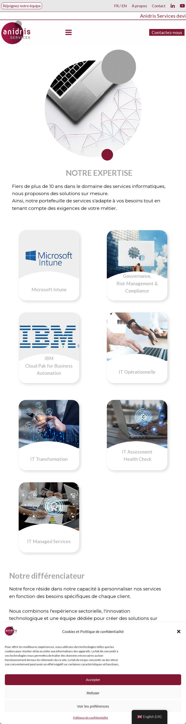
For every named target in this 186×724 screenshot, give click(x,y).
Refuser (93, 693)
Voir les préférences (93, 706)
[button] (178, 631)
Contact (158, 5)
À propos (139, 5)
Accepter (93, 680)
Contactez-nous (167, 32)
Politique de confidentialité (90, 717)
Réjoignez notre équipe (22, 5)
